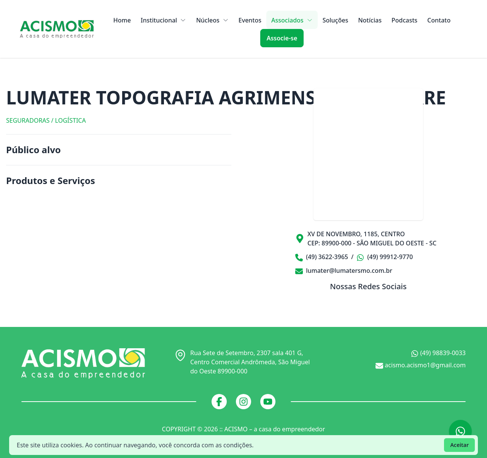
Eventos (250, 20)
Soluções (336, 20)
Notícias (370, 20)
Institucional (163, 20)
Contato (438, 20)
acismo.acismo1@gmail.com (421, 365)
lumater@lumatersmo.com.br (343, 270)
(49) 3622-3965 (321, 257)
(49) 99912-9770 (384, 257)
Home (122, 20)
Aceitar (459, 444)
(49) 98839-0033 (438, 353)
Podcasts (404, 20)
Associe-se (282, 38)
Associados (292, 20)
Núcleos (212, 20)
